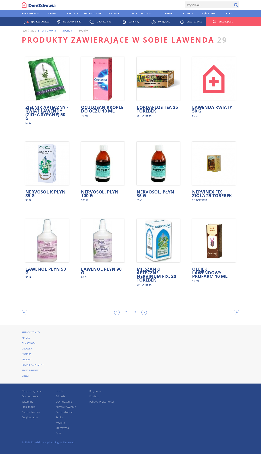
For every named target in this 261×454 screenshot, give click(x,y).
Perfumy (27, 359)
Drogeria (27, 348)
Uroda (59, 391)
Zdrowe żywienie (66, 407)
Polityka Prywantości (101, 401)
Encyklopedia (30, 417)
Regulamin (95, 391)
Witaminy (27, 401)
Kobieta (60, 422)
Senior (59, 417)
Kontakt (94, 396)
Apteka (26, 337)
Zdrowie (60, 396)
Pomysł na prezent (33, 364)
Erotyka (26, 354)
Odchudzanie (30, 396)
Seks (58, 433)
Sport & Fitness (31, 370)
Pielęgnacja (29, 407)
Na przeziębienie (32, 391)
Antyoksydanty (31, 332)
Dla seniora (29, 343)
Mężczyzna (62, 428)
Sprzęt (25, 375)
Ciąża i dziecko (31, 412)
